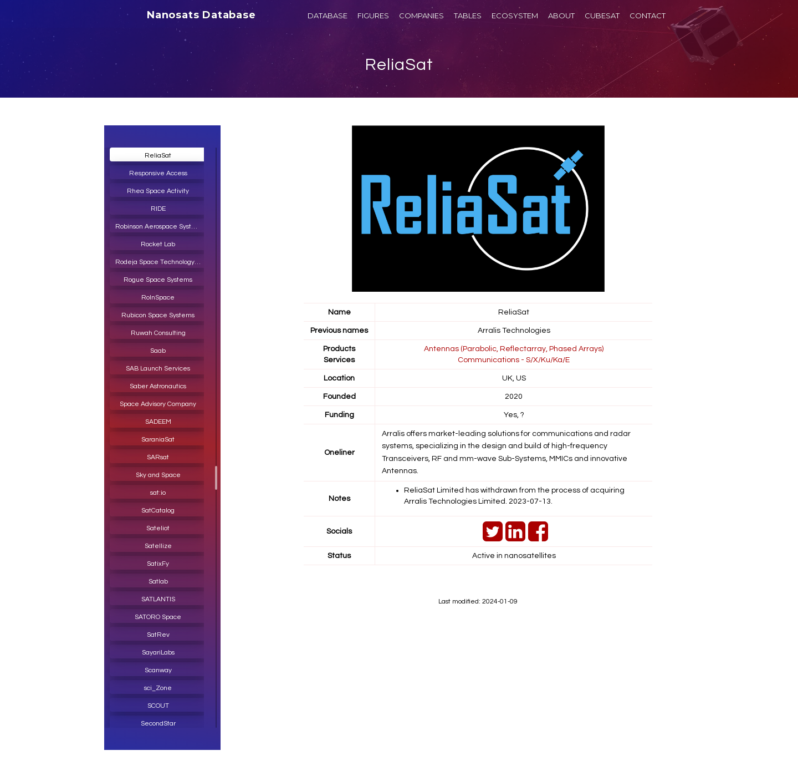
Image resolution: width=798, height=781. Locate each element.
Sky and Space (158, 475)
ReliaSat (399, 64)
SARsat (158, 457)
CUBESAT (602, 15)
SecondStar (158, 723)
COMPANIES (421, 15)
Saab (158, 350)
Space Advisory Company (158, 404)
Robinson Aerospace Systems (159, 226)
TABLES (468, 15)
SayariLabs (158, 652)
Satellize (158, 546)
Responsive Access (158, 173)
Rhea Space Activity (158, 191)
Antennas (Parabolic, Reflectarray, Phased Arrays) (513, 349)
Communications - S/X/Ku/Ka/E (514, 360)
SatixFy (158, 563)
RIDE (158, 208)
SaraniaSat (158, 439)
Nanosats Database (201, 15)
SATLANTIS (158, 599)
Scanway (158, 670)
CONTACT (648, 15)
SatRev (158, 634)
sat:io (158, 492)
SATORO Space (158, 617)
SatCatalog (158, 510)
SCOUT (158, 705)
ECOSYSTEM (515, 15)
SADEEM (158, 421)
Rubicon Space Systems (158, 315)
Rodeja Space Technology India (161, 262)
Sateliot (158, 528)
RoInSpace (158, 297)
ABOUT (561, 15)
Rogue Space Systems (158, 279)
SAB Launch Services (158, 368)
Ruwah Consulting (158, 333)
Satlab (158, 581)
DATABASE (327, 15)
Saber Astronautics (158, 386)
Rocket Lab (158, 244)
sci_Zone (158, 688)
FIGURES (373, 15)
